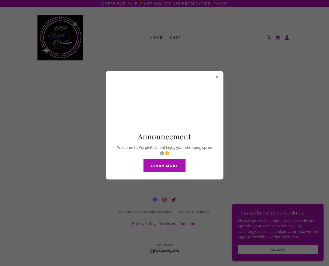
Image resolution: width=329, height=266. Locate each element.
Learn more (164, 165)
